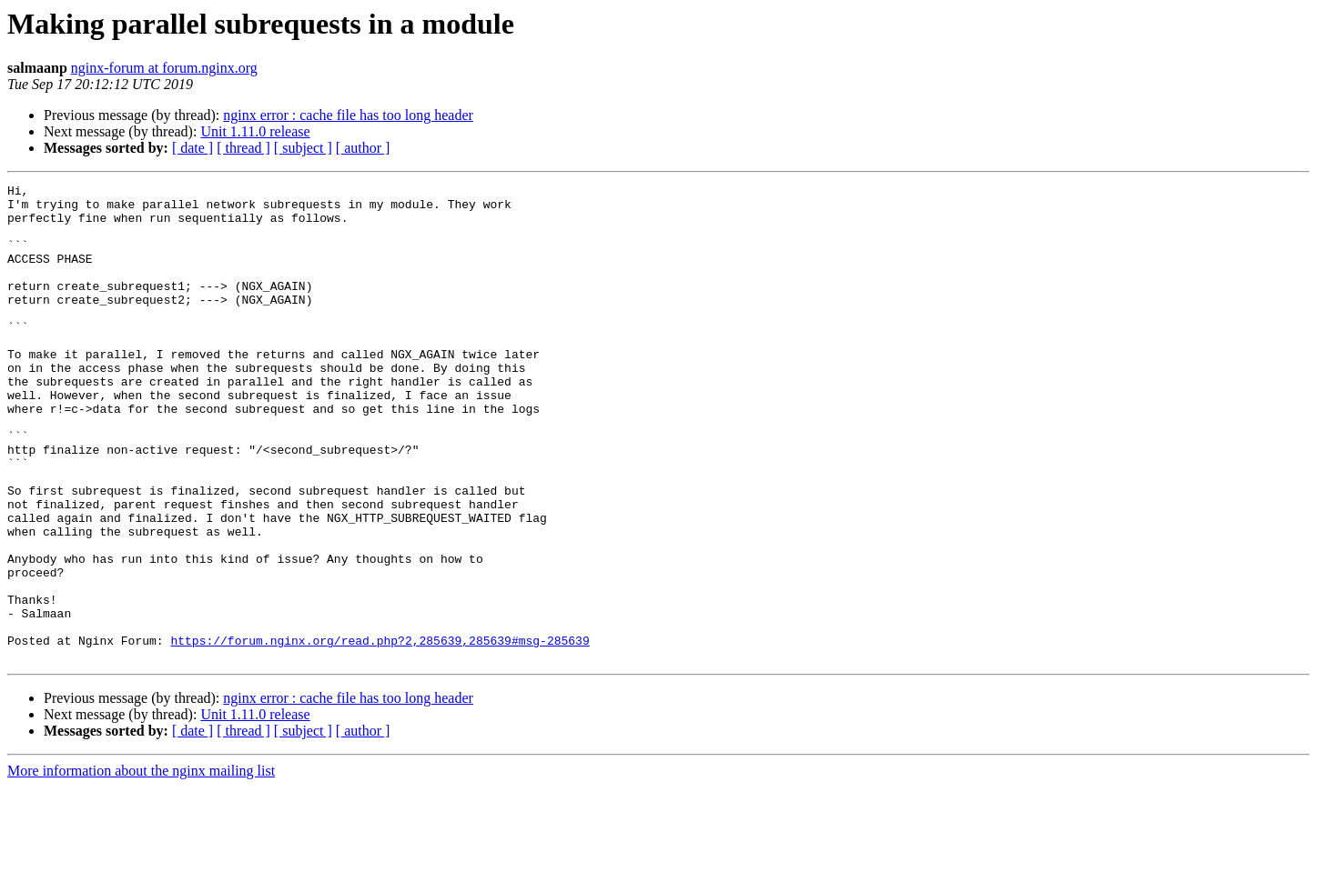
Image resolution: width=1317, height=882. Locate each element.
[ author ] (363, 147)
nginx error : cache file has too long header (348, 115)
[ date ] (192, 147)
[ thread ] (243, 147)
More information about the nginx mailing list (141, 866)
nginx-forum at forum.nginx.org (164, 67)
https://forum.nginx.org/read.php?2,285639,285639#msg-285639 (379, 733)
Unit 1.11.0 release (254, 131)
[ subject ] (303, 147)
